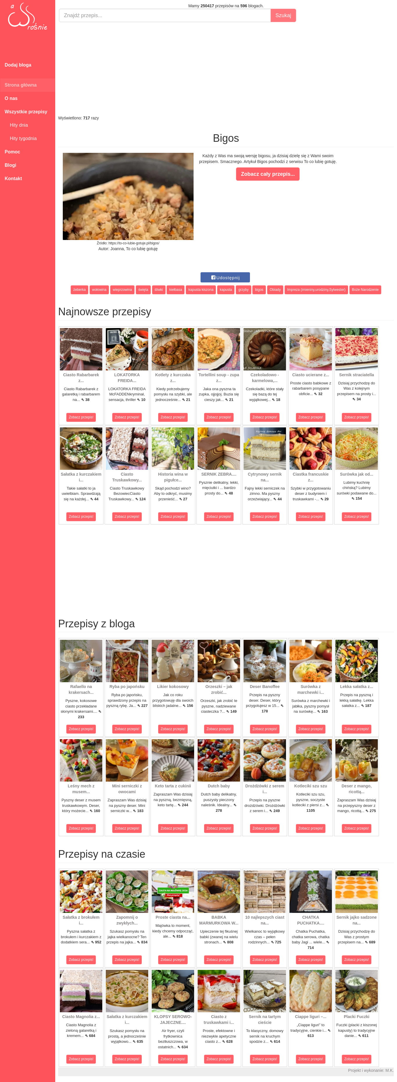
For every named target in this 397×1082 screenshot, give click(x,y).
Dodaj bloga (18, 64)
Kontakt (13, 178)
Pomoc (12, 151)
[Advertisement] (226, 68)
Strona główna (21, 85)
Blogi (10, 165)
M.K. (389, 1070)
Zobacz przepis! (81, 417)
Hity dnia (16, 125)
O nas (11, 98)
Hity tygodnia (21, 138)
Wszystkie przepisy (26, 111)
